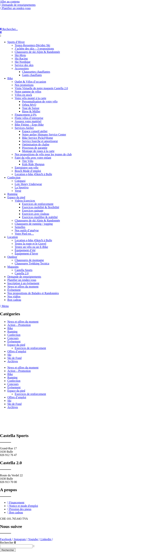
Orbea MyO (29, 104)
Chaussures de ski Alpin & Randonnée (37, 51)
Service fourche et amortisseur (40, 141)
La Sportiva (21, 187)
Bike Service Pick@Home (37, 137)
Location (12, 237)
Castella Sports (23, 270)
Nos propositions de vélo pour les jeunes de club (43, 154)
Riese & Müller (31, 111)
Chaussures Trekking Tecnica (32, 263)
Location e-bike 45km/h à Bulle (33, 174)
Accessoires (22, 68)
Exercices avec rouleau (35, 213)
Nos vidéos (14, 296)
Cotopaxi (20, 180)
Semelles (20, 227)
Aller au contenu (10, 1)
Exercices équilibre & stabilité (40, 217)
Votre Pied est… (24, 233)
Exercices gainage (32, 210)
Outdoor (12, 256)
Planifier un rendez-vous (21, 280)
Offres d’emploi (16, 351)
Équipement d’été (25, 250)
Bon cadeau (14, 299)
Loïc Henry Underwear (28, 184)
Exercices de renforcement (37, 203)
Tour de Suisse (30, 108)
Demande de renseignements (24, 276)
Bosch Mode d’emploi (28, 170)
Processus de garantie (34, 147)
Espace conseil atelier (35, 131)
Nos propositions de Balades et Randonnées (33, 293)
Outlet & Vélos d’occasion (30, 81)
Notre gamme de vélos (28, 91)
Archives (12, 361)
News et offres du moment (22, 286)
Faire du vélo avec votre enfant (33, 157)
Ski (9, 354)
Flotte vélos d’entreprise (29, 118)
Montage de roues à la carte (38, 151)
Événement (14, 289)
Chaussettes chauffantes (36, 71)
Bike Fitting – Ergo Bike (29, 124)
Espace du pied (16, 197)
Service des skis (24, 65)
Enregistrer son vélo (26, 167)
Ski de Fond (14, 358)
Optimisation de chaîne (35, 144)
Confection (13, 177)
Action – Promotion (19, 324)
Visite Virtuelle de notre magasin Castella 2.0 (41, 88)
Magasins (13, 266)
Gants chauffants (32, 75)
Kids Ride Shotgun (33, 164)
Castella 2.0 (22, 273)
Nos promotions (24, 84)
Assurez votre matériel (28, 121)
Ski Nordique (22, 61)
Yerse (18, 190)
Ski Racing (21, 58)
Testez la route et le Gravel (30, 243)
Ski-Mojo (20, 55)
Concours (13, 338)
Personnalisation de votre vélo (39, 101)
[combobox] (16, 546)
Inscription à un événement (23, 283)
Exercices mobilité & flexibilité (40, 207)
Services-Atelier (24, 127)
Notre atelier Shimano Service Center (44, 134)
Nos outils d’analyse (27, 230)
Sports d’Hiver (16, 42)
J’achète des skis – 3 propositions (34, 48)
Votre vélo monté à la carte (30, 98)
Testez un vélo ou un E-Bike (31, 246)
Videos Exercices (25, 200)
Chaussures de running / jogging (34, 223)
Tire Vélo (27, 161)
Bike (10, 78)
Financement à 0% (26, 114)
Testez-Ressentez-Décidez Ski (32, 45)
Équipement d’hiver (26, 253)
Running (12, 194)
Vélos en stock (23, 94)
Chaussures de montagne (29, 260)
